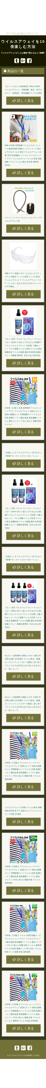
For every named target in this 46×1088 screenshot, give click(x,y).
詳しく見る (23, 100)
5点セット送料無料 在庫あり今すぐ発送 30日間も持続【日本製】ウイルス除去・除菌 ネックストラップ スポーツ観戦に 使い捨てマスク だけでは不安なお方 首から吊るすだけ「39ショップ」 (23, 662)
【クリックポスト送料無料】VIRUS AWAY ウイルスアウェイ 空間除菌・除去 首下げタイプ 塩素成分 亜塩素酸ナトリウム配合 (23, 89)
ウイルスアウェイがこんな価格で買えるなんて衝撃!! (23, 53)
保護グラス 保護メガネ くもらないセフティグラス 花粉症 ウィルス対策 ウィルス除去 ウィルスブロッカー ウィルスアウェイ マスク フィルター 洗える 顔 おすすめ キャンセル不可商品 (23, 279)
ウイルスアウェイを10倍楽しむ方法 (24, 1055)
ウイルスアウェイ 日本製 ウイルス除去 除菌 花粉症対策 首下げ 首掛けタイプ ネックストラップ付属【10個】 (23, 810)
